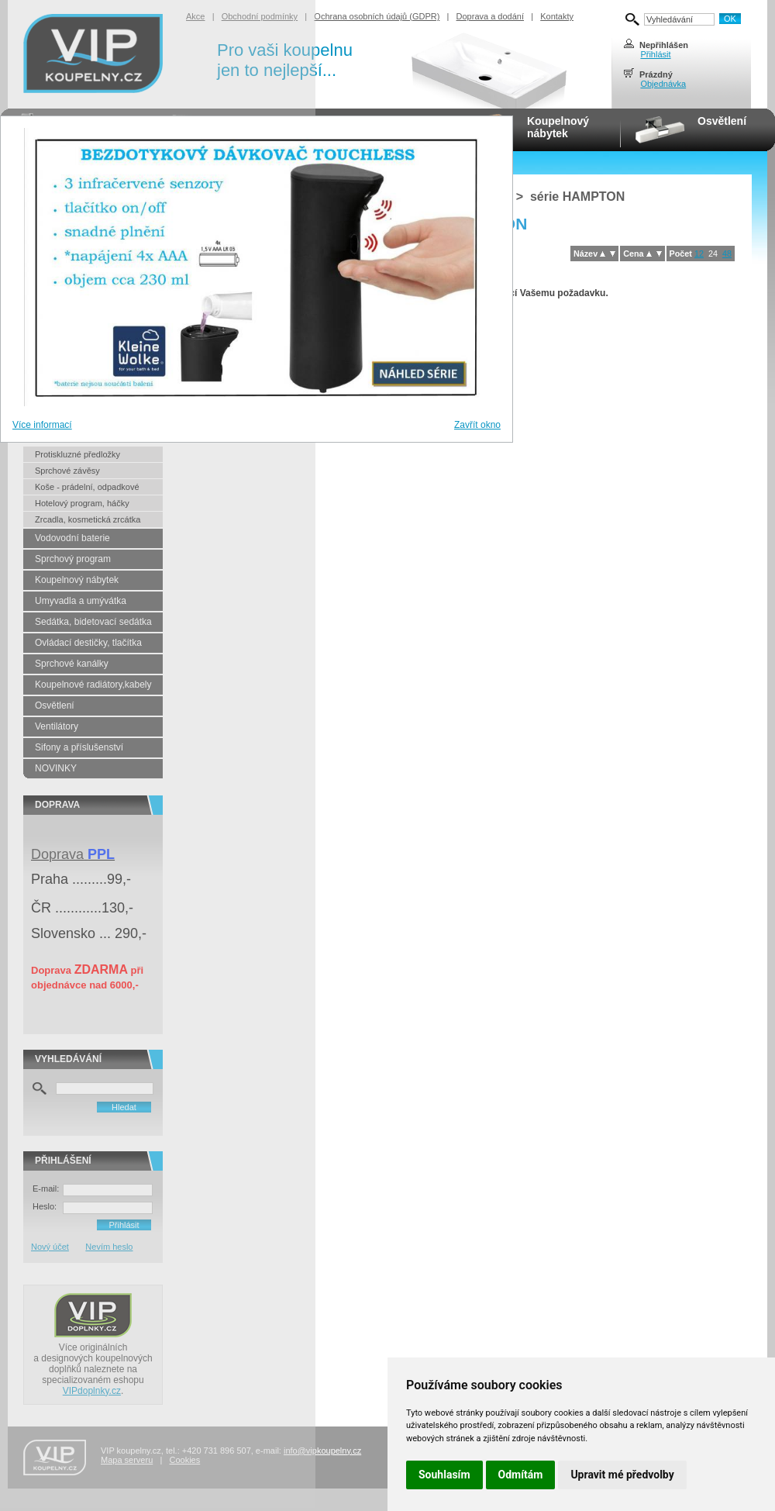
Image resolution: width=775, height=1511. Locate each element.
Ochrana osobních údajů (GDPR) (376, 16)
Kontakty (557, 16)
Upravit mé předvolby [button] (621, 1474)
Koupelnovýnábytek (558, 127)
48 (727, 253)
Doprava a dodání (490, 16)
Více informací (42, 424)
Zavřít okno (477, 424)
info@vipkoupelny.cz (322, 1450)
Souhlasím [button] (444, 1474)
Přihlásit (655, 54)
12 (699, 253)
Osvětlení (722, 121)
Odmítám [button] (520, 1474)
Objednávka (663, 83)
